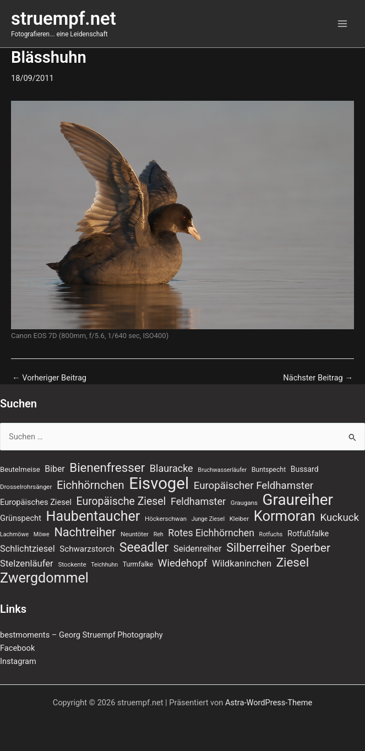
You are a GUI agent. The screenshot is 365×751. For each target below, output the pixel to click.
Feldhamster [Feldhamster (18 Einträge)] (198, 501)
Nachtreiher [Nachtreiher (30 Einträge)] (85, 532)
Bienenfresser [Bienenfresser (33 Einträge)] (107, 467)
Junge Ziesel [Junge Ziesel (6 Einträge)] (208, 519)
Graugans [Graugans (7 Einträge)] (244, 503)
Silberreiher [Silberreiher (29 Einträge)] (256, 547)
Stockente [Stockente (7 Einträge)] (72, 564)
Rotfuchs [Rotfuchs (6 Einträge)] (271, 534)
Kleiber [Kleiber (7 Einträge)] (239, 519)
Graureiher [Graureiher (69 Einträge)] (298, 500)
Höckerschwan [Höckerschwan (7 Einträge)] (166, 519)
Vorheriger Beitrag (49, 378)
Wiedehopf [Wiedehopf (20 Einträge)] (183, 563)
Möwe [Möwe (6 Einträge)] (42, 534)
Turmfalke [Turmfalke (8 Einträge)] (138, 564)
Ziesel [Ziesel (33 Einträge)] (292, 562)
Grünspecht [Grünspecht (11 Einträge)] (20, 518)
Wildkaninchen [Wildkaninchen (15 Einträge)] (241, 563)
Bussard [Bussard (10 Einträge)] (305, 469)
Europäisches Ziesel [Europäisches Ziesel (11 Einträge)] (36, 502)
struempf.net (63, 18)
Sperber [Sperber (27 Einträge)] (310, 547)
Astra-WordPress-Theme (268, 703)
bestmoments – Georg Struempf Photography (81, 635)
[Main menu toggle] (342, 23)
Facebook (17, 648)
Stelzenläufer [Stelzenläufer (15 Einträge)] (26, 563)
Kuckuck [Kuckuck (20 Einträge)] (339, 517)
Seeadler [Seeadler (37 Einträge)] (144, 547)
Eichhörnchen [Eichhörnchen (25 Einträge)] (90, 485)
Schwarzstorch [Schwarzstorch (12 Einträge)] (87, 549)
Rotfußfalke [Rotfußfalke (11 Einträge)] (308, 533)
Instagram (18, 661)
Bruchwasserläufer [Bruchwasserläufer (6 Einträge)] (222, 470)
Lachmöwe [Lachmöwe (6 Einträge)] (14, 534)
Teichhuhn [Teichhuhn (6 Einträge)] (104, 564)
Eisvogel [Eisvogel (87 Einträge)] (159, 483)
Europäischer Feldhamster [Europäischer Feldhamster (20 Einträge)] (254, 486)
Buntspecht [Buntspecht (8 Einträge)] (269, 470)
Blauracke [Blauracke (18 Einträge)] (171, 468)
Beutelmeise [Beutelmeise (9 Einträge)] (20, 469)
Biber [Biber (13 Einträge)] (54, 469)
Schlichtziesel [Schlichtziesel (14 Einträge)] (27, 548)
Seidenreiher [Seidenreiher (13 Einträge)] (197, 548)
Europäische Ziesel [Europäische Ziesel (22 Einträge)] (121, 501)
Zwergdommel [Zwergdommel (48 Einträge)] (44, 578)
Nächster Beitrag (318, 378)
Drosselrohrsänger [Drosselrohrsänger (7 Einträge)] (26, 487)
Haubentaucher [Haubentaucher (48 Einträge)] (93, 516)
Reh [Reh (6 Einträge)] (159, 534)
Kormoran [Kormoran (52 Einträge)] (284, 516)
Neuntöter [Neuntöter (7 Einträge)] (135, 534)
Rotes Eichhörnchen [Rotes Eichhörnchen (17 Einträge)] (211, 532)
